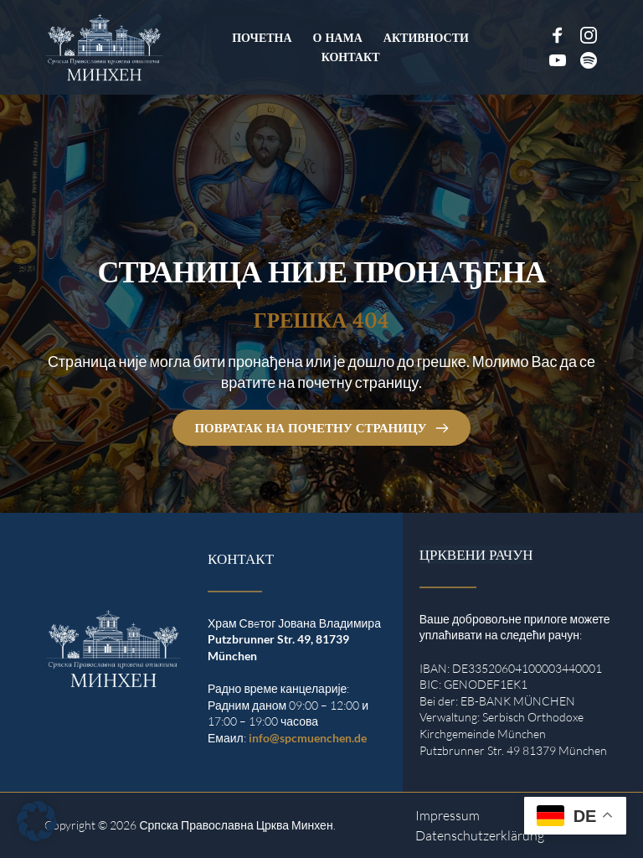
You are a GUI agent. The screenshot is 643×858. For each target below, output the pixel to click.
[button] (37, 821)
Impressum (447, 815)
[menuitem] (262, 37)
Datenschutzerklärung (479, 835)
